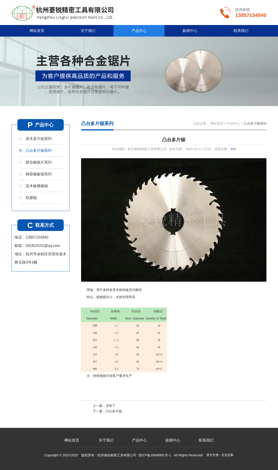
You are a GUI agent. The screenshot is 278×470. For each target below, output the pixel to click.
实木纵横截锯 (37, 186)
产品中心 (139, 31)
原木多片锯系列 (39, 139)
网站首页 (37, 31)
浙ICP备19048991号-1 (154, 455)
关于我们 (88, 31)
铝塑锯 (31, 198)
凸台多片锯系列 (39, 150)
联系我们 (241, 31)
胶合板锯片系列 (39, 162)
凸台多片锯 (114, 411)
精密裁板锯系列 (39, 174)
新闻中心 (190, 31)
